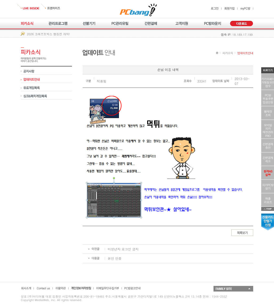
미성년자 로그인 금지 (123, 249)
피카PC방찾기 (268, 186)
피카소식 (227, 53)
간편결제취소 (268, 159)
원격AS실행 (268, 173)
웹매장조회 (268, 113)
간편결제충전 (268, 145)
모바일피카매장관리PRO (268, 130)
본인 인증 (115, 258)
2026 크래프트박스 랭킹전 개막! (48, 34)
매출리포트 (268, 200)
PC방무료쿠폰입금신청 (268, 98)
